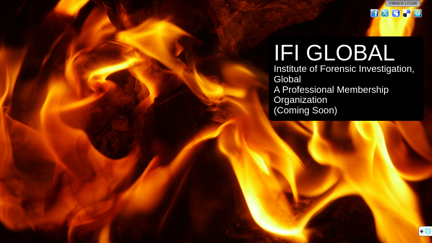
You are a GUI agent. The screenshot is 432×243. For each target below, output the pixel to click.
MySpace (396, 13)
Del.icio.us (407, 13)
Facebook (374, 13)
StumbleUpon (418, 13)
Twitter (385, 13)
